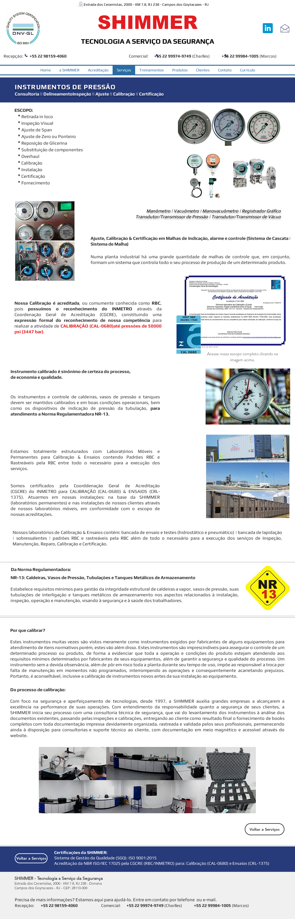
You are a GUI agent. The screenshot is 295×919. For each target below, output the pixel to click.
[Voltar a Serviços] (264, 829)
